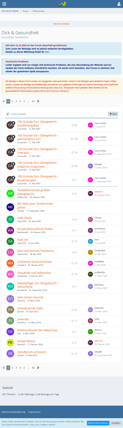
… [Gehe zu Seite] (28, 101)
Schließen (116, 423)
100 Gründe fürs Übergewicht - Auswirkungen (37, 178)
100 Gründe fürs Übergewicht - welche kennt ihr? (37, 137)
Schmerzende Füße (30, 308)
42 (33, 101)
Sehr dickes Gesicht (30, 297)
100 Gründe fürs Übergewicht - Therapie (37, 151)
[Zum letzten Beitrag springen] (90, 125)
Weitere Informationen (98, 423)
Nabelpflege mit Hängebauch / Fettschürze (37, 285)
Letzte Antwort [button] (18, 114)
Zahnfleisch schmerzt (31, 352)
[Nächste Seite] (38, 101)
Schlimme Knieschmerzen (34, 262)
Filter (113, 114)
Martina (99, 191)
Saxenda (23, 319)
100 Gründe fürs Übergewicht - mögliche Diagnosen (37, 164)
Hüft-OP (22, 240)
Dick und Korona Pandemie (35, 251)
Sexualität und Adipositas (34, 273)
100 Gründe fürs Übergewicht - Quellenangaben (37, 123)
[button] (4, 4)
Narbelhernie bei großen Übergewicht (33, 192)
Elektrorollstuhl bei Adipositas (37, 330)
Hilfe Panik (24, 218)
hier (47, 52)
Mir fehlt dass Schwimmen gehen (35, 205)
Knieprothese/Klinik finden (35, 229)
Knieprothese (26, 341)
